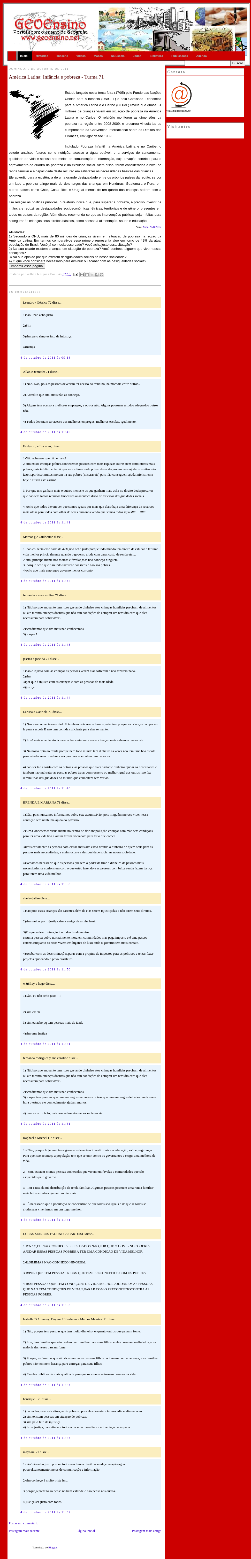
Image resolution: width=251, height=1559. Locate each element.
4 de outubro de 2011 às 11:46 (45, 788)
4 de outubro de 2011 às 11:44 (45, 697)
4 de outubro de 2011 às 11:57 (45, 1512)
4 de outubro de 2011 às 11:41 (45, 522)
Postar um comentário (23, 1523)
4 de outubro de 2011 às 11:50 (45, 884)
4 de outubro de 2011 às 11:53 (45, 1305)
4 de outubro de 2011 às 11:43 (45, 644)
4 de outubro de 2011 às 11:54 (45, 1385)
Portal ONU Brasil (152, 227)
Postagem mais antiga (146, 1531)
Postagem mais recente (24, 1531)
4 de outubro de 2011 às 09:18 (45, 357)
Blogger (52, 1547)
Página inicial (86, 1531)
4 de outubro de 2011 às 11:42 (45, 581)
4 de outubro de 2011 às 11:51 (45, 1044)
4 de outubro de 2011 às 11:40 (45, 432)
